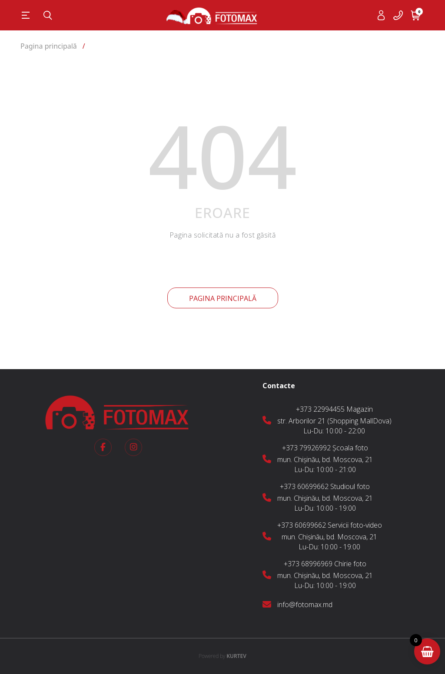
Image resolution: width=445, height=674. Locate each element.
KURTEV (222, 656)
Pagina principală (222, 298)
